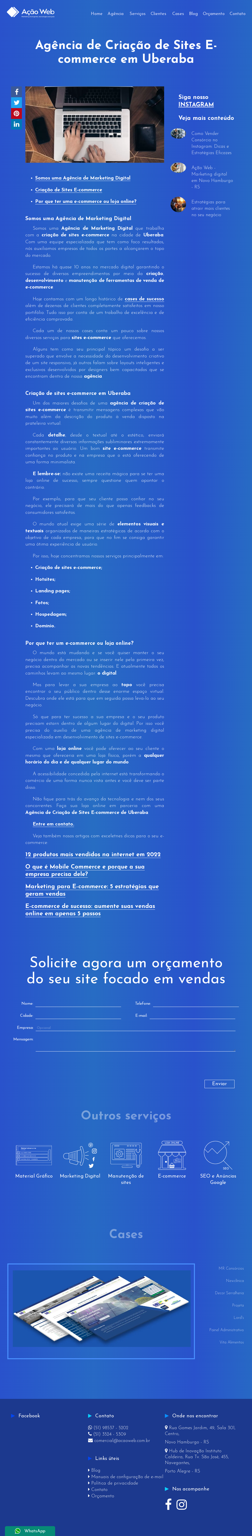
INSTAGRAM (196, 105)
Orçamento (214, 14)
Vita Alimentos (232, 1342)
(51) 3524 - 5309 (107, 1434)
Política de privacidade (113, 1483)
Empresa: (25, 1028)
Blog (193, 14)
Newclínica (235, 1281)
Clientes (158, 14)
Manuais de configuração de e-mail (125, 1477)
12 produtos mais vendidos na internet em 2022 (93, 855)
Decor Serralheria (229, 1293)
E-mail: (141, 1016)
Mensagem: (23, 1039)
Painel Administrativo (226, 1330)
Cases (178, 14)
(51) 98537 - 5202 (108, 1428)
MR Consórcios (231, 1269)
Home (97, 14)
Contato (238, 14)
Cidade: (26, 1016)
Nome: (27, 1004)
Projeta (238, 1306)
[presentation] (54, 1070)
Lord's (239, 1318)
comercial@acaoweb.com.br (119, 1441)
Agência (116, 14)
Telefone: (143, 1004)
